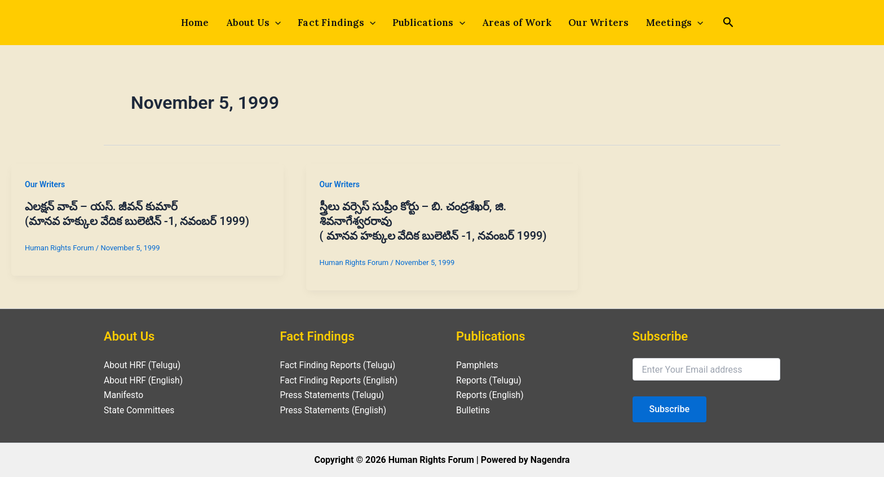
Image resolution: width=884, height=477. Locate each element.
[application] (277, 23)
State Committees (140, 410)
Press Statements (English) (334, 410)
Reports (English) (490, 395)
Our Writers (596, 22)
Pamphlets (477, 365)
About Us (256, 23)
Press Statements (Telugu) (333, 395)
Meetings (671, 23)
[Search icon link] (724, 23)
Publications (428, 23)
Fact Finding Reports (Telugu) (339, 365)
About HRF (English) (144, 380)
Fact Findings (338, 23)
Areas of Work (516, 22)
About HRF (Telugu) (143, 365)
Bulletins (473, 410)
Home (198, 22)
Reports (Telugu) (489, 380)
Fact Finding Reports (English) (340, 380)
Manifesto (124, 395)
